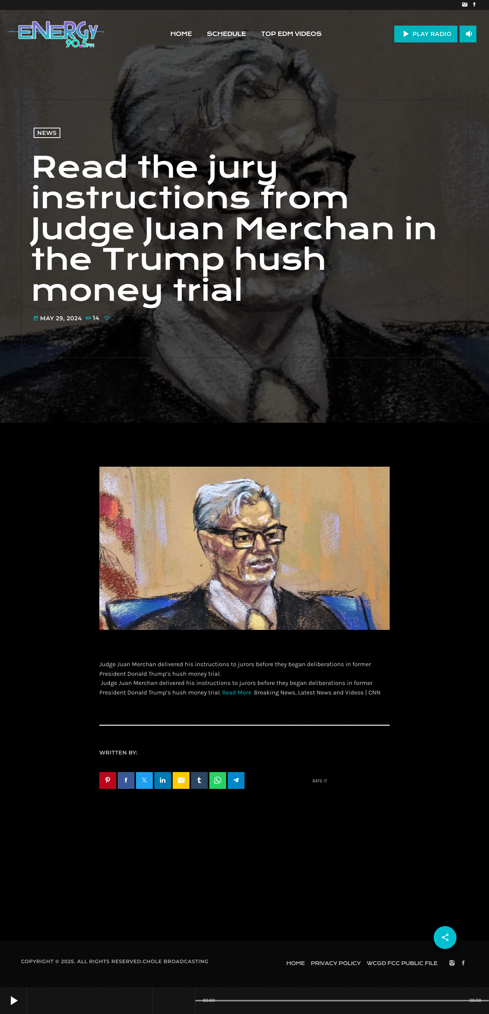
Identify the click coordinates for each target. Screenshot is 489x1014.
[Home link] (56, 34)
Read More (236, 692)
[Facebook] (474, 5)
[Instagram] (465, 5)
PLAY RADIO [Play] (426, 33)
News (47, 132)
